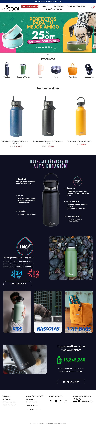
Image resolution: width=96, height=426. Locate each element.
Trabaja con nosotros (9, 404)
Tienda (46, 6)
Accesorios (89, 77)
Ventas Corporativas (53, 9)
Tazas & (20, 77)
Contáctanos (30, 399)
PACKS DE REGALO (30, 6)
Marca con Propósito (76, 6)
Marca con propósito (9, 402)
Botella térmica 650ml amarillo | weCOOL (80, 141)
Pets (56, 77)
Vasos (27, 77)
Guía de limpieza (31, 402)
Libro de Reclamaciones (33, 409)
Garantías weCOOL (32, 405)
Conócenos (58, 6)
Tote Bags (73, 77)
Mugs (40, 77)
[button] (48, 32)
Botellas (6, 77)
